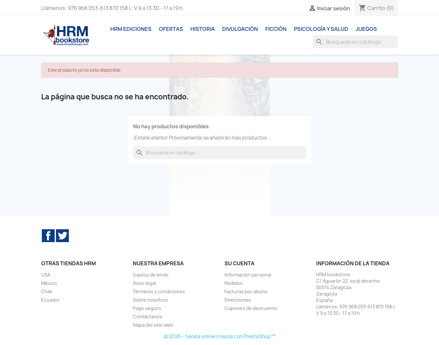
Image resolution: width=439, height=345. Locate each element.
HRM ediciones (130, 28)
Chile (46, 291)
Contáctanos (147, 316)
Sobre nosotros (150, 300)
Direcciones (237, 300)
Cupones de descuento (250, 308)
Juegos (366, 28)
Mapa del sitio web (153, 325)
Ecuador (50, 300)
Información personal (247, 275)
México (49, 283)
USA (45, 275)
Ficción (276, 28)
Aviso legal (144, 283)
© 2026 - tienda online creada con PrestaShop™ (219, 336)
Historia (202, 28)
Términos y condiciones (159, 291)
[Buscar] (355, 41)
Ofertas (171, 28)
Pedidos (233, 283)
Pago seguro (147, 308)
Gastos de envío (151, 275)
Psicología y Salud (321, 28)
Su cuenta (239, 263)
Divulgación (240, 28)
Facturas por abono (246, 291)
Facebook (48, 235)
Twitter (62, 235)
